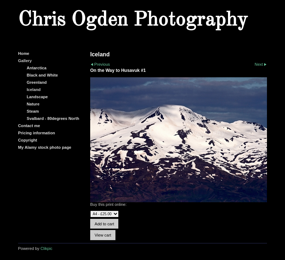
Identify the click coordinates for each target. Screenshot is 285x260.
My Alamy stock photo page (44, 147)
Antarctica (37, 68)
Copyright (27, 140)
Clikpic (46, 248)
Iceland (34, 89)
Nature (33, 104)
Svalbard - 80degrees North (53, 118)
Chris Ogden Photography (132, 20)
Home (23, 53)
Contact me (29, 126)
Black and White (42, 75)
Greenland (37, 82)
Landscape (37, 97)
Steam (33, 111)
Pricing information (36, 133)
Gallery (25, 60)
